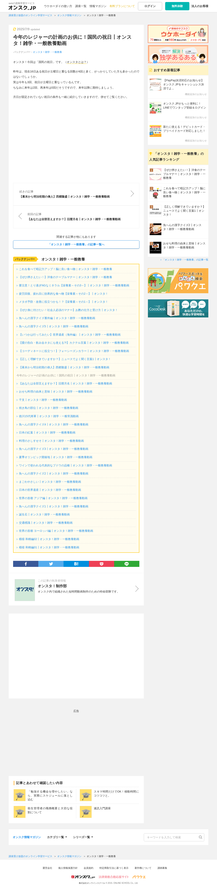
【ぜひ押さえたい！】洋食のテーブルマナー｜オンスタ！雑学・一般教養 (65, 277)
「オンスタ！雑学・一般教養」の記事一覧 (185, 259)
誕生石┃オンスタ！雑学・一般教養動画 (44, 514)
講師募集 (162, 868)
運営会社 (47, 868)
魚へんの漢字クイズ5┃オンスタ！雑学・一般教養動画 (53, 326)
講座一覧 (81, 6)
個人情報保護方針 (68, 868)
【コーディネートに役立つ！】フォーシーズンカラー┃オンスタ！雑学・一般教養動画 (74, 351)
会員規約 (88, 868)
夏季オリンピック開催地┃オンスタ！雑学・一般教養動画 (55, 457)
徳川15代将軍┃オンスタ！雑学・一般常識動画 (49, 416)
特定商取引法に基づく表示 (113, 868)
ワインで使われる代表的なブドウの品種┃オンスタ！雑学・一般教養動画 (65, 465)
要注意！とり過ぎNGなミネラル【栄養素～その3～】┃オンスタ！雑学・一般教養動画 (74, 285)
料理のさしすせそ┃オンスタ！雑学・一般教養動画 (51, 440)
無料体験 (177, 6)
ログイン (150, 6)
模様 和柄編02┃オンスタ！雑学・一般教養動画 (49, 539)
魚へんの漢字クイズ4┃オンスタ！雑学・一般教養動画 (53, 424)
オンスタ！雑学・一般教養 (47, 52)
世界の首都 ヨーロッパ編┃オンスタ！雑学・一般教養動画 (56, 530)
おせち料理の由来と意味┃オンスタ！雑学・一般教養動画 (55, 391)
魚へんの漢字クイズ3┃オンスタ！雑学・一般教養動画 (53, 448)
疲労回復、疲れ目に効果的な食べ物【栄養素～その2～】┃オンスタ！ (63, 293)
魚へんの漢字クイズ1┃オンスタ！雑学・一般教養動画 (53, 506)
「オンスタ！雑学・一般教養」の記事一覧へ (76, 244)
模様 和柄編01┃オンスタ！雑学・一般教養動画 (49, 547)
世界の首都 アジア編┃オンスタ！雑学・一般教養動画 (53, 498)
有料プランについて (122, 6)
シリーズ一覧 (83, 837)
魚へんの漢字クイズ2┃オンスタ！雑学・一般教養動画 (53, 473)
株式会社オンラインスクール (92, 883)
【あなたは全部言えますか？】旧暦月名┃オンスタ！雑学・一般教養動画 (65, 383)
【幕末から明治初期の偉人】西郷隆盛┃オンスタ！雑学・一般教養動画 (64, 367)
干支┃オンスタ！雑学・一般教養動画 (43, 399)
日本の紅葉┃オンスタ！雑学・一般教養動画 (47, 432)
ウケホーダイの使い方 (58, 6)
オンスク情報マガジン (27, 837)
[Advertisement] (76, 656)
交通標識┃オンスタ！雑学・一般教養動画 (46, 522)
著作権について (143, 868)
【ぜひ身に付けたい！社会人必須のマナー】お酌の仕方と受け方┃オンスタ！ (68, 310)
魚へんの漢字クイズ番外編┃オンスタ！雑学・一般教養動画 (57, 318)
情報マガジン (98, 6)
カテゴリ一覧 (57, 837)
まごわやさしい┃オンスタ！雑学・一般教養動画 (50, 481)
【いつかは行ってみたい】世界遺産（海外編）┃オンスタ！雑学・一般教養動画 (70, 334)
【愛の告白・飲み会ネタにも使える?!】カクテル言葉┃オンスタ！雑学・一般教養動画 (74, 342)
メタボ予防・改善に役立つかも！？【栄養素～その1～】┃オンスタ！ (63, 301)
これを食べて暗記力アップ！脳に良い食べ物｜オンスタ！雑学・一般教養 (65, 269)
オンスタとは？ (77, 62)
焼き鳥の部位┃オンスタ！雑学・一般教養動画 (48, 407)
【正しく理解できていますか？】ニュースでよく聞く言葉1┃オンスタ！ (65, 359)
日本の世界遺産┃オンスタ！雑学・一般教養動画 (50, 489)
